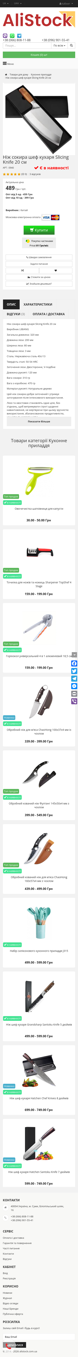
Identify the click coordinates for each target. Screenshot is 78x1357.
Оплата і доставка (13, 1237)
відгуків (36, 174)
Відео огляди (10, 1303)
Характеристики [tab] (38, 304)
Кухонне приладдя (47, 442)
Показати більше (39, 421)
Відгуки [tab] (16, 314)
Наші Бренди (10, 1308)
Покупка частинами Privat (39, 242)
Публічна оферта (13, 1314)
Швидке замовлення (39, 257)
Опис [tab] (11, 304)
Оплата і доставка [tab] (49, 314)
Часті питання (11, 1248)
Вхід (5, 1273)
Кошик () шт (39, 55)
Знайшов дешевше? (39, 283)
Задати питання (39, 264)
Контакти (8, 1253)
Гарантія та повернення (17, 1243)
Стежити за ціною (39, 277)
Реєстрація (9, 1278)
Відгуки (7, 1259)
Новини (7, 1292)
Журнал (7, 1298)
